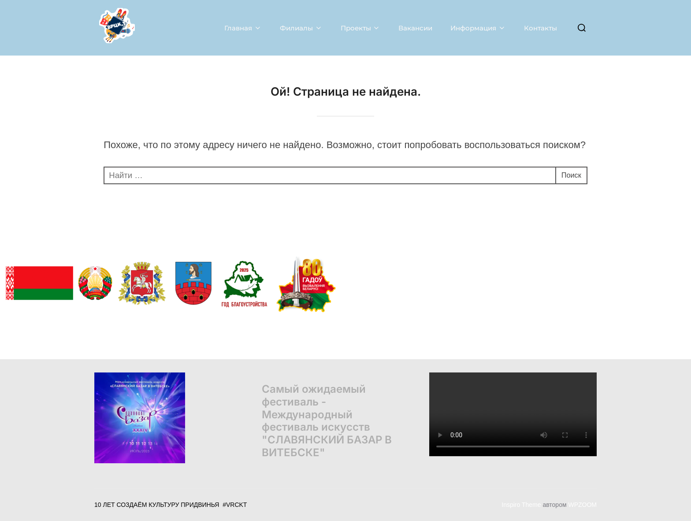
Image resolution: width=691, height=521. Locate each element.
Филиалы (300, 27)
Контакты (540, 27)
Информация (477, 27)
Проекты (360, 27)
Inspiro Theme (521, 504)
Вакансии (415, 27)
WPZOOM (582, 504)
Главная (242, 27)
